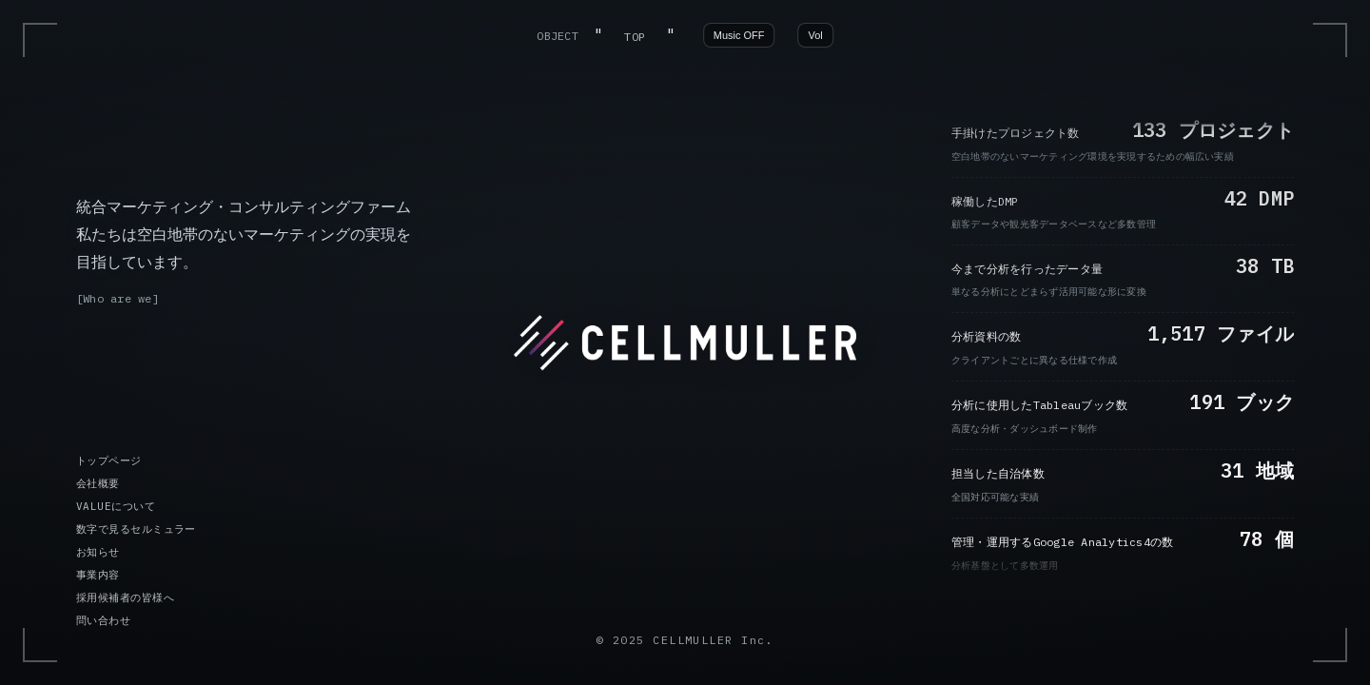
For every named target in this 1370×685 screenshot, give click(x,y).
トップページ (109, 460)
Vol (816, 35)
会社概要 (98, 483)
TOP (634, 36)
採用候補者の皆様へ (125, 597)
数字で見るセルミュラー (136, 529)
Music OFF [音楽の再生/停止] (739, 35)
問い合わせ (103, 620)
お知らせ (98, 551)
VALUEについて (115, 506)
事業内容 (98, 574)
